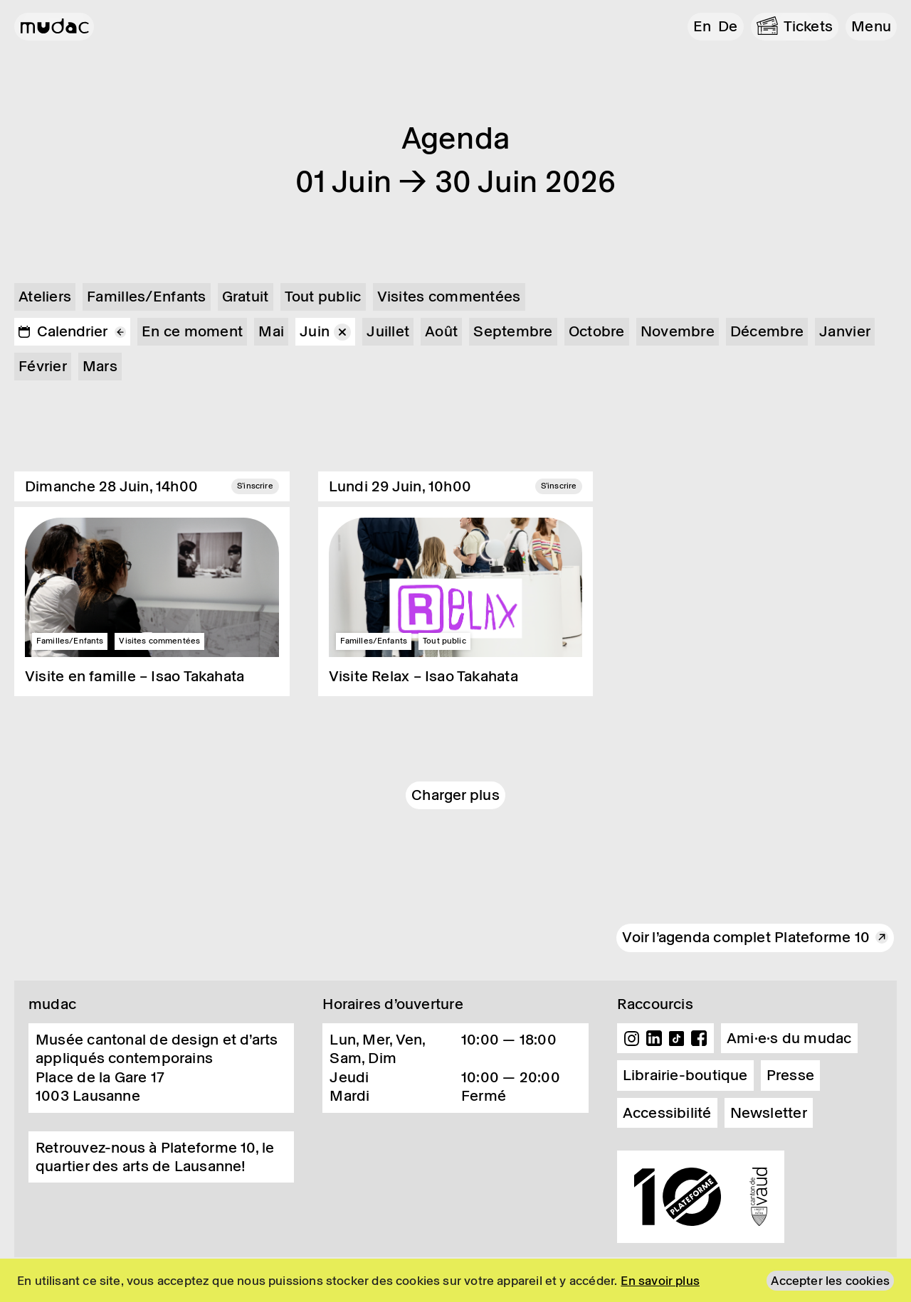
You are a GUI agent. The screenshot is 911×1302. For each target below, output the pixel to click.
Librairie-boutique (685, 1075)
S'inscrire (255, 486)
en (702, 26)
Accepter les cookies (830, 1280)
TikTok (677, 1038)
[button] (871, 27)
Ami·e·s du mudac (789, 1038)
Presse (790, 1075)
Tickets (808, 26)
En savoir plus (660, 1280)
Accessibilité (667, 1113)
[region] (455, 1280)
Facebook (699, 1038)
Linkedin (654, 1038)
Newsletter (768, 1113)
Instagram (632, 1038)
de (727, 26)
